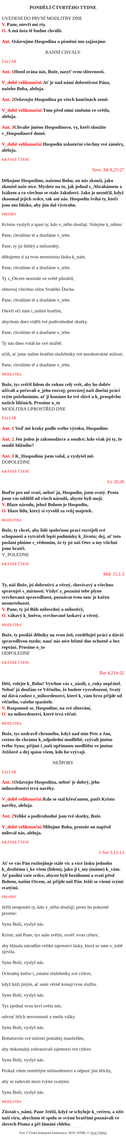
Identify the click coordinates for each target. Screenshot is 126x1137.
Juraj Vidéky (98, 1133)
